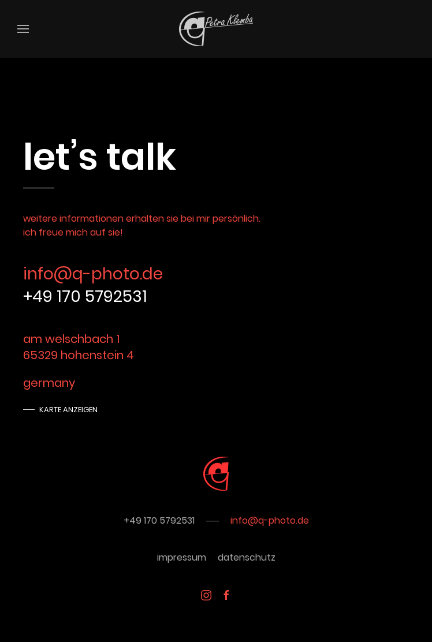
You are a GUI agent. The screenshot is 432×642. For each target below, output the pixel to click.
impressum (181, 557)
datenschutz (246, 557)
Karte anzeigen (68, 409)
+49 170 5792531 (85, 296)
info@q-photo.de (93, 274)
